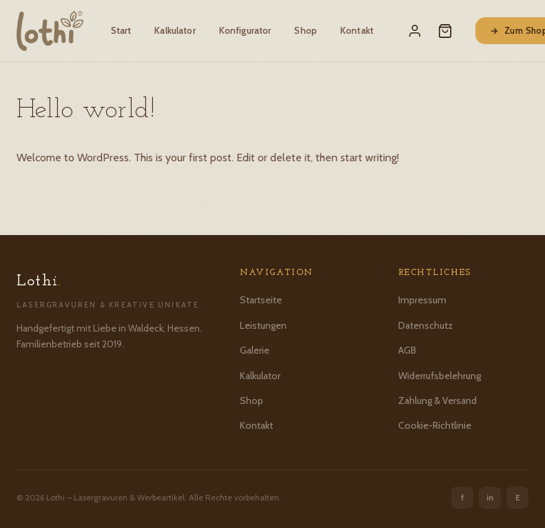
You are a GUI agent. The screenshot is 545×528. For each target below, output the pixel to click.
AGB (407, 350)
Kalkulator (174, 30)
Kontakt (356, 30)
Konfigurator (245, 30)
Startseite (261, 300)
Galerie (254, 350)
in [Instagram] (489, 497)
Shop (305, 30)
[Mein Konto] (415, 31)
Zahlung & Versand (437, 400)
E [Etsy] (517, 497)
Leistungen (263, 325)
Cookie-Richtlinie (434, 425)
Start (121, 30)
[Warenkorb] (445, 31)
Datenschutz (425, 325)
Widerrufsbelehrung (439, 375)
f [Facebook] (462, 497)
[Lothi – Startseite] (50, 31)
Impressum (422, 300)
